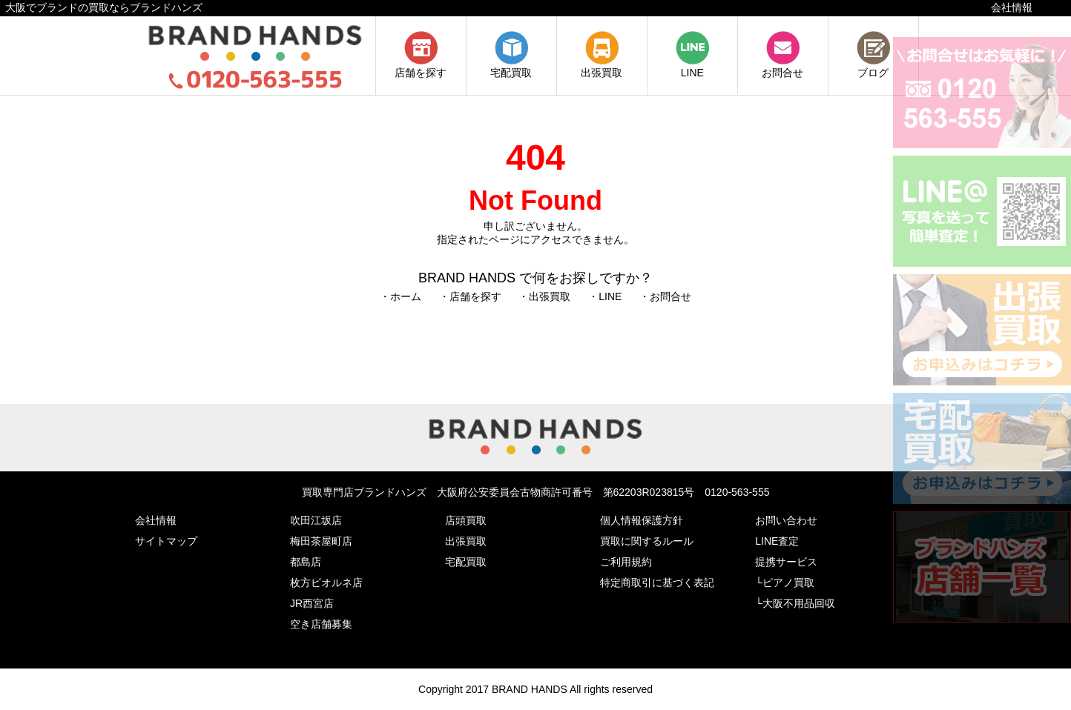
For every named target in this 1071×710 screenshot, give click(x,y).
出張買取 (601, 67)
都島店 (305, 562)
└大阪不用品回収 (795, 603)
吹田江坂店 (316, 520)
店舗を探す (420, 67)
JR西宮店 (312, 603)
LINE (692, 67)
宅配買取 (511, 67)
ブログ (873, 67)
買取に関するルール (646, 541)
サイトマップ (166, 541)
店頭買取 (466, 520)
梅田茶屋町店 (321, 541)
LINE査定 (777, 541)
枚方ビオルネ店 (326, 582)
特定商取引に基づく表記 (657, 582)
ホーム (405, 296)
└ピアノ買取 (784, 582)
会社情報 (1011, 7)
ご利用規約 (626, 562)
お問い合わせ (786, 520)
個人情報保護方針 (641, 520)
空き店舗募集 (321, 624)
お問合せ (782, 67)
